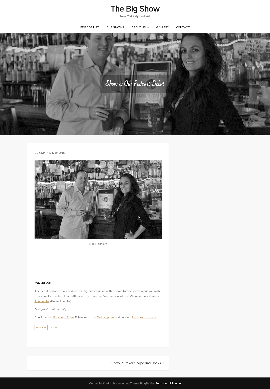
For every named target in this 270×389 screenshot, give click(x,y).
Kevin (42, 152)
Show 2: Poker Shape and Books (136, 363)
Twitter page (105, 317)
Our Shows (115, 27)
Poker (53, 327)
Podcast (41, 327)
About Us (138, 27)
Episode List (89, 27)
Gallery (162, 27)
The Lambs (42, 301)
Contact (183, 27)
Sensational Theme (168, 383)
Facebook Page (63, 317)
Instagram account (144, 317)
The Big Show (135, 8)
